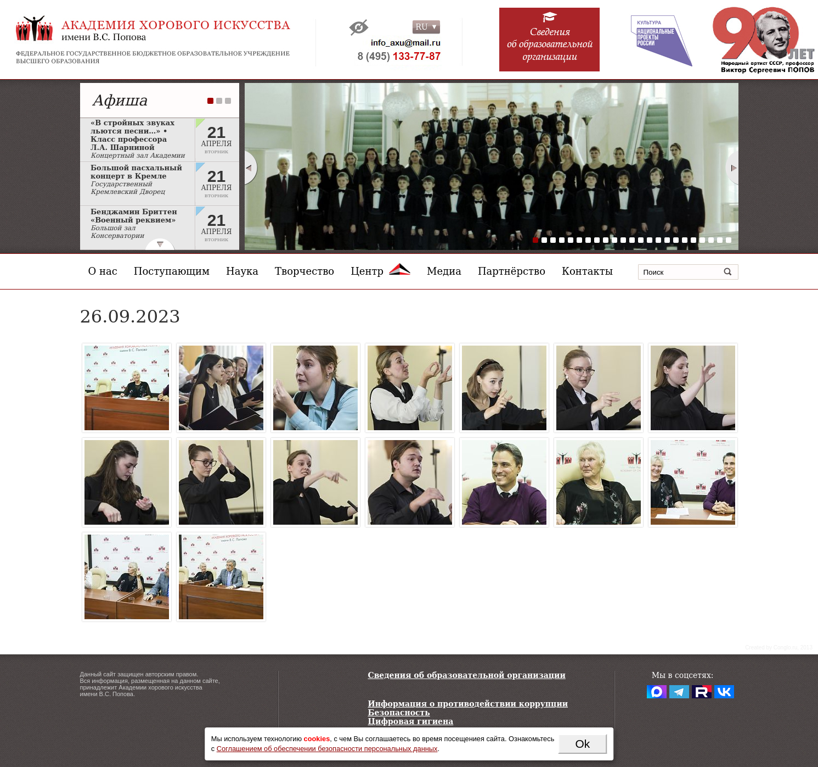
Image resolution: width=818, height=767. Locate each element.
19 (693, 240)
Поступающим (172, 271)
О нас (102, 271)
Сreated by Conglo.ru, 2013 (779, 647)
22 (720, 240)
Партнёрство (511, 271)
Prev (250, 167)
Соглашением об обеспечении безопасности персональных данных (327, 748)
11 (623, 240)
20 (702, 240)
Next (732, 167)
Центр (380, 271)
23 (728, 240)
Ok (582, 743)
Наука (242, 271)
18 (684, 240)
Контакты (587, 271)
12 (632, 240)
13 (641, 240)
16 (667, 240)
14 (649, 240)
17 (676, 240)
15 (658, 240)
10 (614, 240)
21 (711, 240)
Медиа (444, 271)
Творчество (304, 271)
